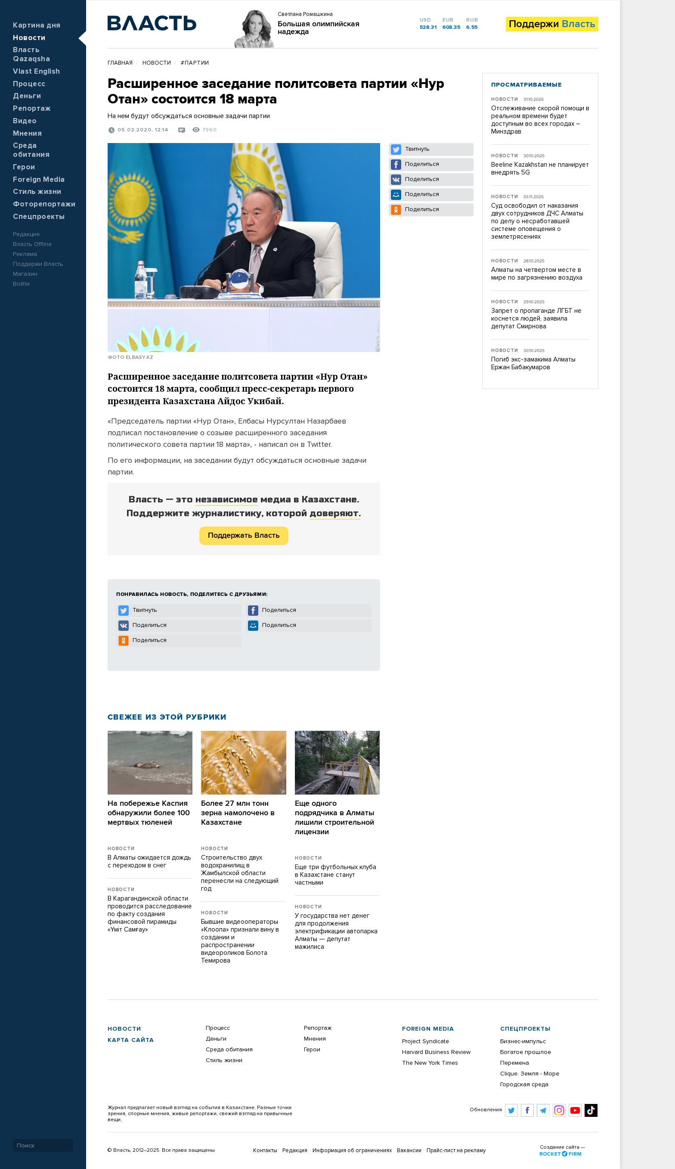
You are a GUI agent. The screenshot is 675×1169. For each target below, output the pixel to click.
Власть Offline (32, 244)
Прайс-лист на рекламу (456, 1150)
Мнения (27, 133)
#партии (195, 63)
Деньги (27, 96)
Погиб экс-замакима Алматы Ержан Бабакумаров (533, 363)
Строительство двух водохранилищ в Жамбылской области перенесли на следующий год (240, 873)
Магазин (25, 274)
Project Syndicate (425, 1041)
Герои (24, 167)
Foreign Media (39, 180)
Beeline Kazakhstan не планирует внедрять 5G (540, 169)
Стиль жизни (37, 192)
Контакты (265, 1150)
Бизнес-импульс (523, 1041)
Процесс (29, 84)
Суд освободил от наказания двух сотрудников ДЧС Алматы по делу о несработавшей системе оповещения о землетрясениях (537, 221)
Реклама (25, 254)
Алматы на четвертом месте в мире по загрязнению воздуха (536, 274)
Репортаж (32, 108)
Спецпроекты (39, 217)
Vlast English (36, 71)
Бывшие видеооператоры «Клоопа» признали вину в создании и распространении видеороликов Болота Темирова (240, 941)
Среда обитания (229, 1050)
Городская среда (524, 1085)
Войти (21, 284)
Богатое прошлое (525, 1052)
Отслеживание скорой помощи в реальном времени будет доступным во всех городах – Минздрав (540, 120)
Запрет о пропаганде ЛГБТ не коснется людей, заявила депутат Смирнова (536, 319)
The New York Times (430, 1063)
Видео (25, 121)
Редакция (26, 234)
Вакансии (409, 1150)
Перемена (514, 1063)
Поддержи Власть (38, 264)
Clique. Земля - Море (529, 1074)
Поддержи (552, 24)
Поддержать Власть (244, 535)
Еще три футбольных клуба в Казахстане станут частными (335, 875)
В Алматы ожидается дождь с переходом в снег (149, 861)
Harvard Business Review (436, 1052)
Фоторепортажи (44, 204)
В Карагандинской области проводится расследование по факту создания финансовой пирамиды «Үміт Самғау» (150, 914)
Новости (29, 38)
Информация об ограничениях (352, 1150)
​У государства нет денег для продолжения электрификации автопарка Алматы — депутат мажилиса (336, 931)
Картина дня (37, 25)
